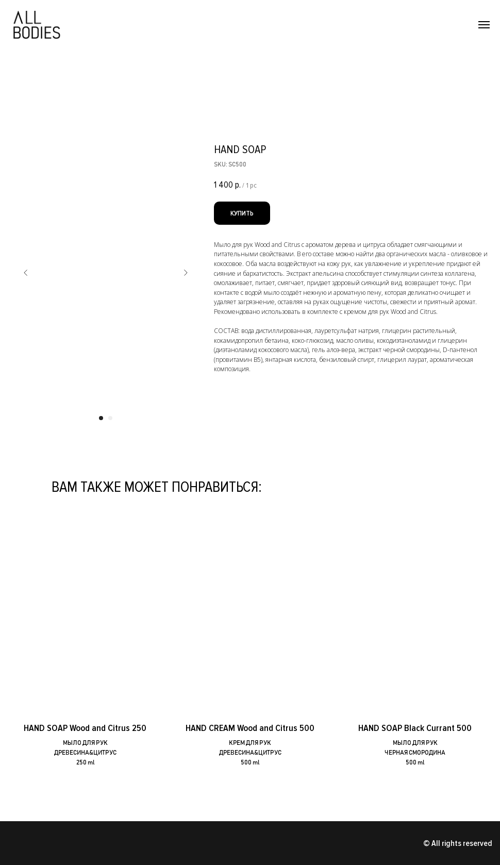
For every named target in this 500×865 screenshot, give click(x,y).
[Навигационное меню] (484, 24)
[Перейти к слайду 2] (110, 418)
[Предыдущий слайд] (26, 272)
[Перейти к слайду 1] (101, 418)
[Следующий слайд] (185, 272)
